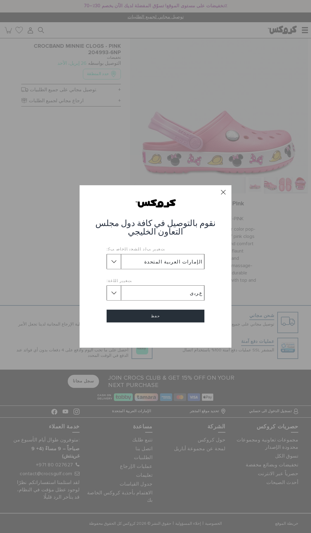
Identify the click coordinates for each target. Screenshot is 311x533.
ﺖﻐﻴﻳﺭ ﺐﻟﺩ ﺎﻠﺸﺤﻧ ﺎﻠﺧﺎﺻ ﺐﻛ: (136, 248)
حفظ (155, 316)
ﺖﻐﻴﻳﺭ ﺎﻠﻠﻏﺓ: (119, 280)
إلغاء (155, 333)
